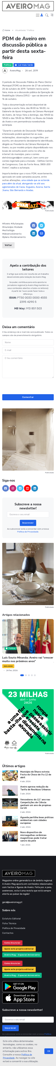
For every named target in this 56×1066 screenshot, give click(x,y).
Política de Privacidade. (28, 532)
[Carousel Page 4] (32, 675)
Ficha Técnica (9, 923)
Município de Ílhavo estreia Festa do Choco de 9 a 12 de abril (35, 774)
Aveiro (7, 223)
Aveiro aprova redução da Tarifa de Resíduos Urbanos (35, 788)
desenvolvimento (13, 233)
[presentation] (28, 385)
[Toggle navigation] (37, 15)
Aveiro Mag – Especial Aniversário (22, 955)
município (9, 227)
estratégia (9, 230)
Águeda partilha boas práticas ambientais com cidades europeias (37, 820)
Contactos (7, 933)
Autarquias (18, 223)
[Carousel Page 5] (35, 675)
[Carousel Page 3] (29, 675)
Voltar (8, 245)
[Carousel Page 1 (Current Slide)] (22, 675)
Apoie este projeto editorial (19, 949)
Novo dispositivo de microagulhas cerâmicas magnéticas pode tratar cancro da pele (33, 836)
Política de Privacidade (13, 928)
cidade (19, 227)
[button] (46, 15)
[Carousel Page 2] (26, 675)
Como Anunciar (12, 943)
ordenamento (19, 237)
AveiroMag (15, 70)
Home (6, 30)
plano (7, 237)
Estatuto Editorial (11, 918)
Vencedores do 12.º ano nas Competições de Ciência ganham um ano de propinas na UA (35, 803)
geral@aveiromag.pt (12, 902)
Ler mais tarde (24, 65)
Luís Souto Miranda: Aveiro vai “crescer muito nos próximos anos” (27, 659)
